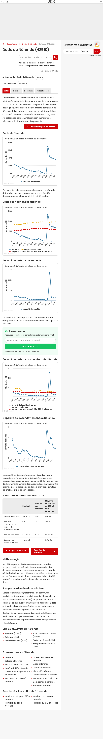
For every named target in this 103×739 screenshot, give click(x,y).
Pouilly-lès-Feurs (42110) (16, 641)
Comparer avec (9, 83)
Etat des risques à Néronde (45, 675)
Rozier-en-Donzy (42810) (44, 640)
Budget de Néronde (16, 550)
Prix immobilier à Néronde (17, 664)
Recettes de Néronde (44, 551)
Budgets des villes (14, 44)
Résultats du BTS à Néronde (45, 703)
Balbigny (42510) (12, 637)
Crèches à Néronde (42, 667)
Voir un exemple (95, 55)
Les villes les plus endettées (42, 126)
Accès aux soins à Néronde (45, 678)
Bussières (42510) (13, 633)
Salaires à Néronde (13, 661)
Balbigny (41, 63)
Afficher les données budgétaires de (18, 77)
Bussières (32, 63)
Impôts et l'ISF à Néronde (16, 668)
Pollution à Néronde (42, 685)
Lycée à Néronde (40, 664)
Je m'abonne (28, 346)
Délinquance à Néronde (44, 682)
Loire (25, 44)
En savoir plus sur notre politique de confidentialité (22, 351)
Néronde (33, 44)
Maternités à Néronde (43, 671)
